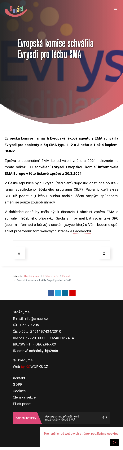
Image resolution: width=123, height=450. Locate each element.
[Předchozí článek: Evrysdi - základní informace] (19, 253)
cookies (112, 433)
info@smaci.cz (36, 318)
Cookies (19, 391)
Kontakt (19, 378)
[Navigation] (115, 11)
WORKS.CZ (37, 366)
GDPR (17, 384)
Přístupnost (22, 404)
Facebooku (82, 231)
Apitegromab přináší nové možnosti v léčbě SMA (62, 418)
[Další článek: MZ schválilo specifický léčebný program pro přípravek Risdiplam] (104, 253)
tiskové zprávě (49, 173)
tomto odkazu (16, 167)
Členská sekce (24, 397)
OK (114, 442)
